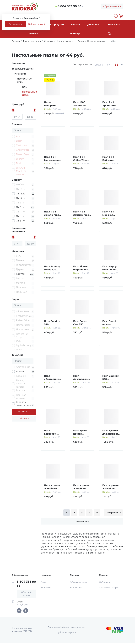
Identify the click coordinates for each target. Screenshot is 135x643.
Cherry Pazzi (23, 149)
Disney (20, 158)
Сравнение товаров (109, 587)
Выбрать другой (36, 24)
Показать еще (82, 521)
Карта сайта (76, 587)
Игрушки (20, 73)
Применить (24, 411)
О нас (44, 582)
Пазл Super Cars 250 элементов (80, 324)
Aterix (19, 136)
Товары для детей (22, 68)
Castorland (22, 145)
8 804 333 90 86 (69, 6)
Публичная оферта (66, 632)
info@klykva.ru (24, 604)
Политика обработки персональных (66, 627)
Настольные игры (24, 80)
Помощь (75, 33)
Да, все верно (15, 24)
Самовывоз (113, 24)
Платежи (32, 33)
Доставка (93, 24)
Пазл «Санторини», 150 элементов (53, 379)
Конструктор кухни (52, 24)
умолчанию (101, 64)
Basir (19, 140)
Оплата (75, 24)
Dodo (19, 163)
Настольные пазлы (29, 93)
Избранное (104, 582)
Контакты (45, 587)
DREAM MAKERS (21, 169)
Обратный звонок (112, 6)
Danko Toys (22, 154)
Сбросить (24, 418)
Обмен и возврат (78, 582)
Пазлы (23, 86)
